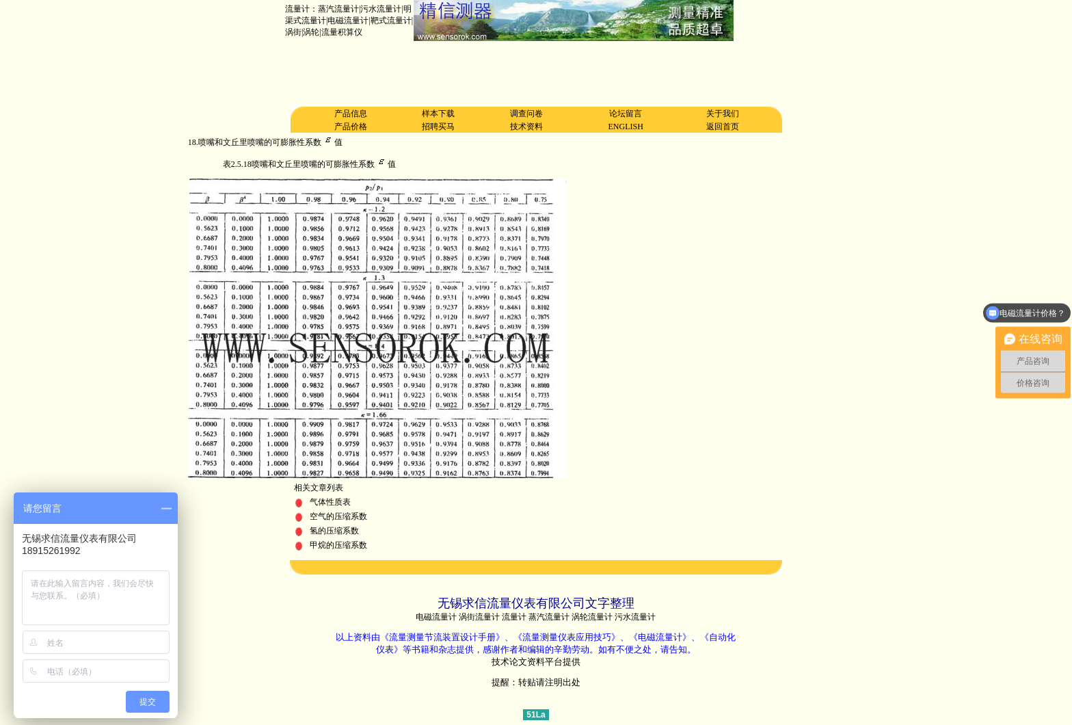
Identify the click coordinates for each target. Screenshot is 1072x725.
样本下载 (438, 113)
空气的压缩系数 (338, 516)
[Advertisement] (536, 74)
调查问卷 (526, 113)
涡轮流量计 (592, 617)
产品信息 (350, 113)
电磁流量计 (436, 617)
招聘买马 (438, 126)
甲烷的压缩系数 (338, 545)
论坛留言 (625, 113)
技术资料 (526, 126)
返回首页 (722, 126)
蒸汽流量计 (549, 617)
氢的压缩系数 (334, 531)
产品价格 (350, 126)
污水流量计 (635, 617)
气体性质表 (330, 502)
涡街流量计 (479, 617)
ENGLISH (625, 126)
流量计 (514, 617)
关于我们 (722, 113)
